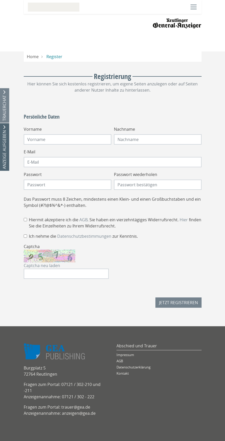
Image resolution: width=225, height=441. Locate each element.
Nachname (124, 129)
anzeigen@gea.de (79, 413)
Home (33, 56)
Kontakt (122, 373)
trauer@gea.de (75, 407)
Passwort (33, 174)
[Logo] (177, 23)
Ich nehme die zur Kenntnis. (83, 236)
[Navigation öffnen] (193, 7)
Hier (184, 220)
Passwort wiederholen (135, 174)
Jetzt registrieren (178, 302)
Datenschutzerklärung (133, 367)
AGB (83, 220)
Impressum (125, 355)
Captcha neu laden (42, 265)
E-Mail (29, 152)
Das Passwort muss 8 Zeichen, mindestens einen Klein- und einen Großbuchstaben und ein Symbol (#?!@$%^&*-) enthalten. (112, 202)
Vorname (33, 129)
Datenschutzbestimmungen (84, 236)
